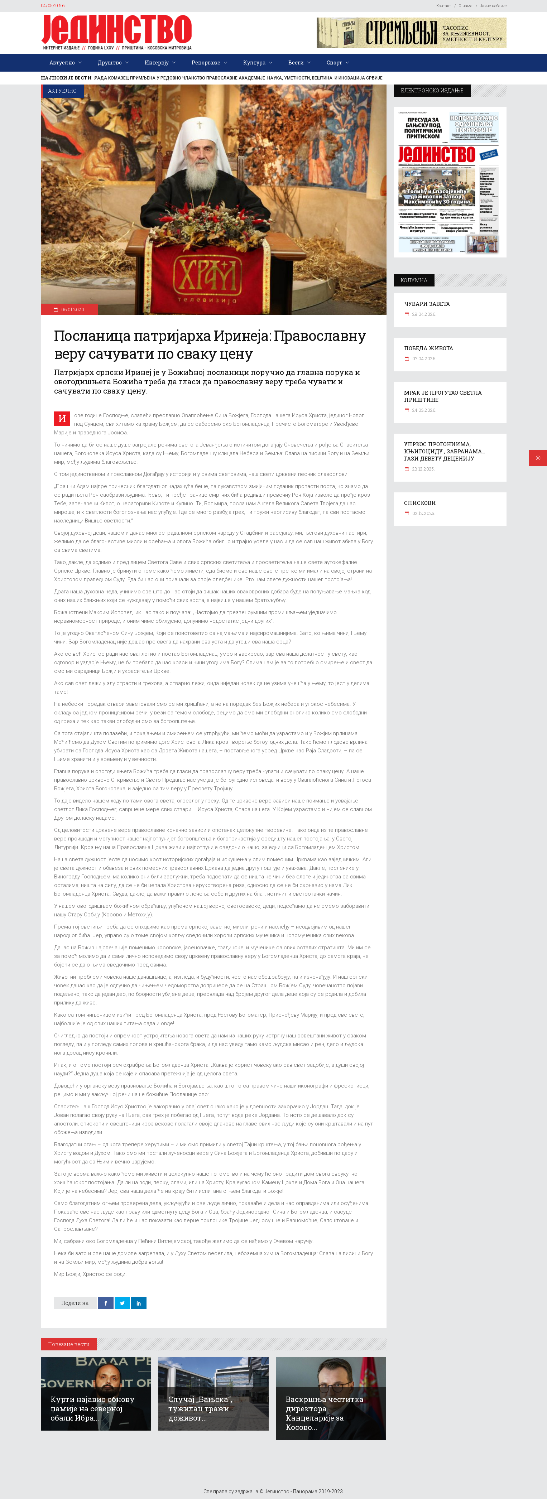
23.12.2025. (423, 469)
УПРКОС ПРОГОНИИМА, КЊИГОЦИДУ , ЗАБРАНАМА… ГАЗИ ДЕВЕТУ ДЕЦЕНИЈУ (444, 451)
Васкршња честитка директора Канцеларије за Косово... (325, 1413)
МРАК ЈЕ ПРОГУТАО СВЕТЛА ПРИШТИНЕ (443, 396)
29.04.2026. (423, 314)
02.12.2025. (423, 513)
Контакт (443, 6)
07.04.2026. (423, 358)
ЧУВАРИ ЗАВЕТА (427, 303)
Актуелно (62, 90)
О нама (465, 6)
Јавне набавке (493, 6)
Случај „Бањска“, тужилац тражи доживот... (200, 1408)
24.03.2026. (423, 410)
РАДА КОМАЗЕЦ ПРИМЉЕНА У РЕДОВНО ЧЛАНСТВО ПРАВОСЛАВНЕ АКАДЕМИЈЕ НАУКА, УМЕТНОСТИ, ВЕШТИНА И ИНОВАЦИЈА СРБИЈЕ (239, 78)
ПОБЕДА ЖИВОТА (428, 348)
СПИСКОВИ (420, 502)
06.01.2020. (72, 309)
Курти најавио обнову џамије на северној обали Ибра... (93, 1408)
